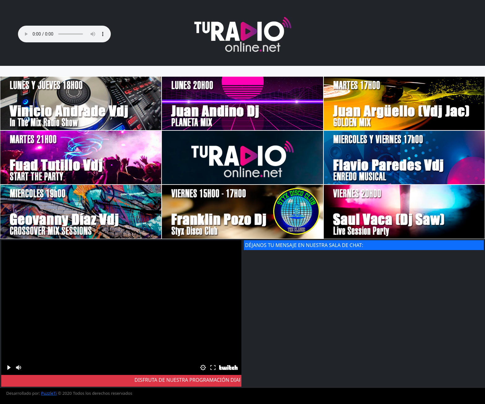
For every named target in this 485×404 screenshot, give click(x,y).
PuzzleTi (49, 393)
